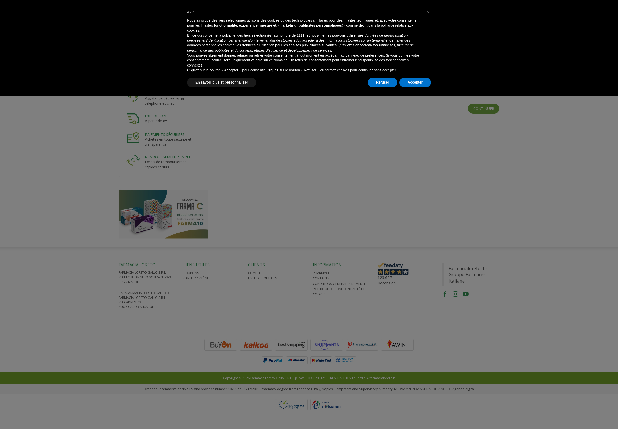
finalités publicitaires (305, 45)
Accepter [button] (415, 82)
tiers (247, 35)
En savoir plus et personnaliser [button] (221, 82)
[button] (428, 12)
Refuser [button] (382, 82)
